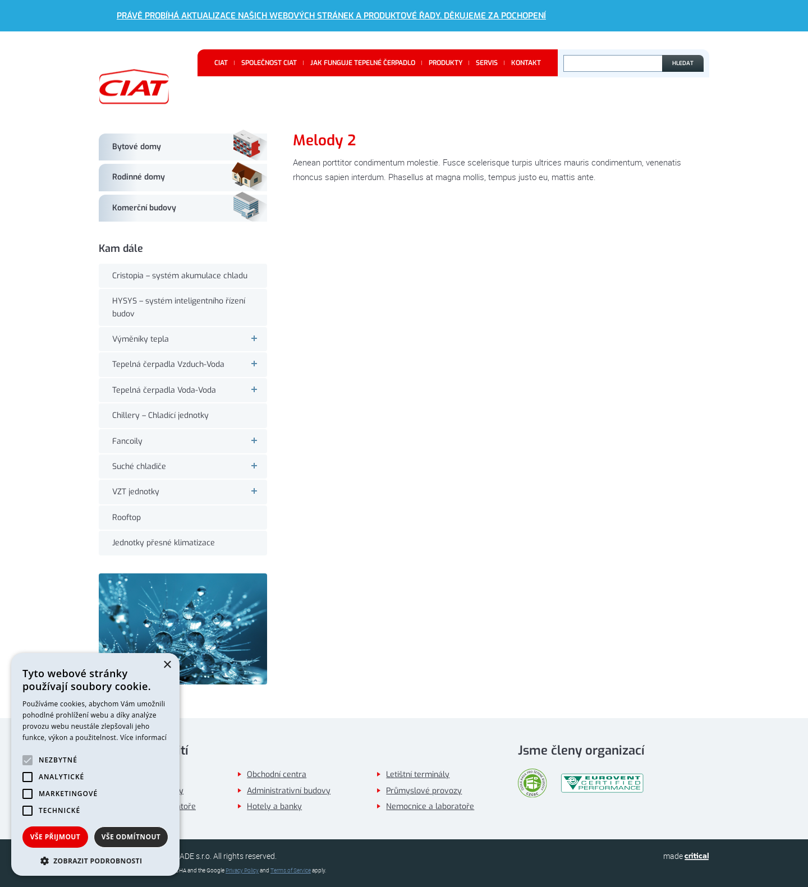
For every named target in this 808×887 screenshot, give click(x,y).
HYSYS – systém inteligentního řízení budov (178, 307)
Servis (487, 62)
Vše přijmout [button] (55, 837)
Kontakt (526, 62)
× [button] (167, 665)
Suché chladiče (189, 466)
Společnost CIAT (269, 62)
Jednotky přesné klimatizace (163, 542)
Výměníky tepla (189, 339)
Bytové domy (136, 146)
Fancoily (189, 441)
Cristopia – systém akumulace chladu (179, 275)
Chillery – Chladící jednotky (160, 415)
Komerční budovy (144, 208)
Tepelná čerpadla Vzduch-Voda (189, 364)
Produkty (445, 62)
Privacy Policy (242, 870)
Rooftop (126, 517)
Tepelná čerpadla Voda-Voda (189, 390)
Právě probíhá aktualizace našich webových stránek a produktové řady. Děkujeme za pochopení (331, 15)
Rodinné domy (138, 177)
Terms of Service (290, 870)
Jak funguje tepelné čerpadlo (362, 62)
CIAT (221, 62)
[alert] (95, 764)
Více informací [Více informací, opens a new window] (143, 737)
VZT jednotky (189, 492)
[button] (95, 860)
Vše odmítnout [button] (131, 837)
